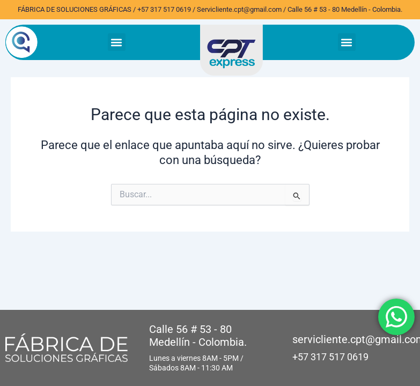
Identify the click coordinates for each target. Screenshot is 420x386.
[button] (117, 42)
